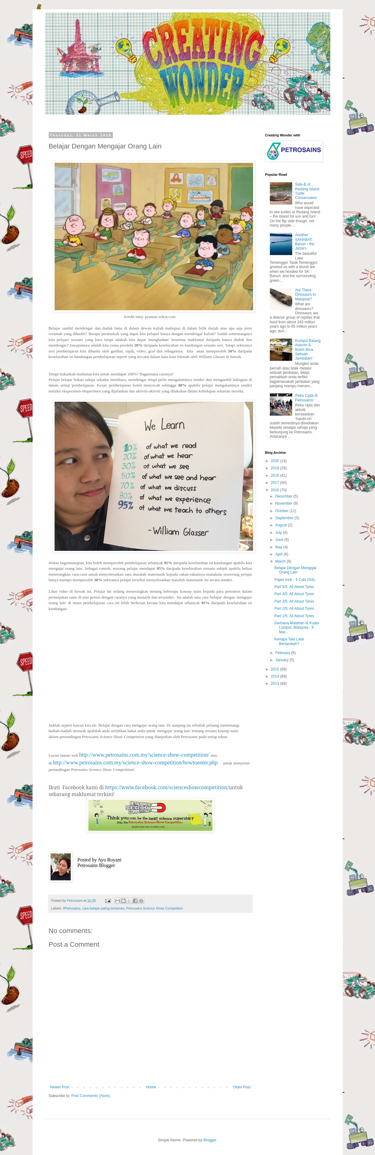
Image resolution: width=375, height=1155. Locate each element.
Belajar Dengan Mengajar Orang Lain (295, 570)
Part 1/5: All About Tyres (294, 616)
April (279, 554)
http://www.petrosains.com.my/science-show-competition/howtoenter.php (135, 762)
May (279, 547)
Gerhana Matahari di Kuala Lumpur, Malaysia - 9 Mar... (296, 627)
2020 (275, 461)
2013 (275, 683)
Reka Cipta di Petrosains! (306, 397)
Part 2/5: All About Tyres (294, 608)
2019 (275, 468)
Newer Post (59, 1087)
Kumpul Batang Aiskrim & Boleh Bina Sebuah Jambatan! (307, 350)
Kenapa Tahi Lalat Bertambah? (289, 641)
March (281, 561)
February (283, 653)
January (282, 660)
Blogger (209, 1140)
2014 (275, 676)
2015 (275, 669)
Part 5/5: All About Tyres (294, 587)
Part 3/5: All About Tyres (294, 601)
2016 (275, 490)
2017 (275, 482)
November (284, 503)
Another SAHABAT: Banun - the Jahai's (304, 241)
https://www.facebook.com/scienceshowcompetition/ (167, 787)
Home (151, 1087)
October (282, 511)
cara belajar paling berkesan (103, 908)
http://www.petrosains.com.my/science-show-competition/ (144, 755)
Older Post (242, 1087)
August (281, 525)
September (284, 518)
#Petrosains (71, 908)
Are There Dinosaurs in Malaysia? (305, 294)
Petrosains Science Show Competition (154, 908)
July (279, 532)
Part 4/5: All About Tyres (294, 594)
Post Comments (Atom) (90, 1096)
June (279, 540)
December (284, 496)
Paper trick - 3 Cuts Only (294, 580)
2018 (275, 475)
